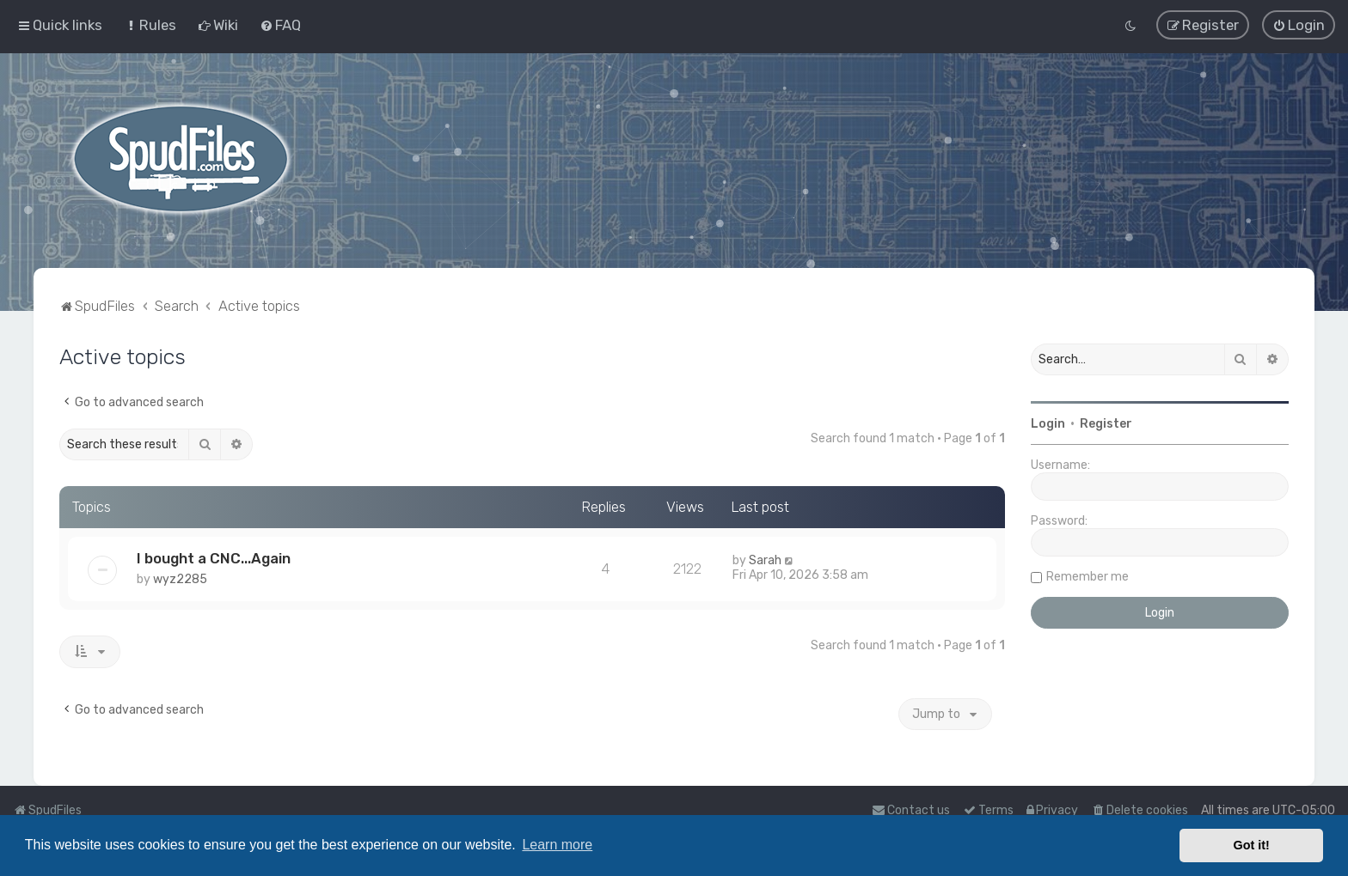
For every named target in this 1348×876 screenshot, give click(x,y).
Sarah (765, 559)
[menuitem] (150, 25)
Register (1106, 423)
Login (1048, 423)
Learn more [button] (557, 844)
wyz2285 (180, 578)
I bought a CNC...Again (214, 557)
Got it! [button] (1252, 845)
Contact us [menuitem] (911, 810)
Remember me (1087, 576)
